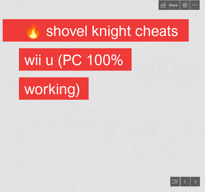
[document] (102, 96)
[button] (169, 5)
